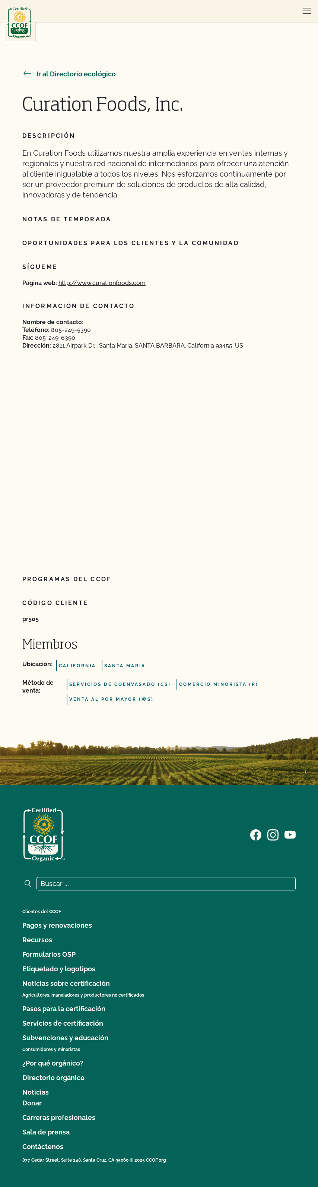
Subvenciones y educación (65, 1038)
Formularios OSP (49, 954)
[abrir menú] (306, 11)
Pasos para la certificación (63, 1009)
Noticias (35, 1092)
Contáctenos (42, 1146)
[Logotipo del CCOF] (19, 23)
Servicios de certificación (62, 1023)
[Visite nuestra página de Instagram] (273, 834)
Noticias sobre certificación (66, 983)
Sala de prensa (46, 1132)
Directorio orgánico (53, 1078)
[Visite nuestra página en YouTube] (290, 834)
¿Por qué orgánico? (52, 1063)
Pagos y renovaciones (57, 925)
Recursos (37, 940)
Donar (32, 1103)
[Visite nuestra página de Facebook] (255, 834)
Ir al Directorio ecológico (69, 74)
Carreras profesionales (58, 1117)
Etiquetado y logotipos (58, 969)
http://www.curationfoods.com (102, 283)
